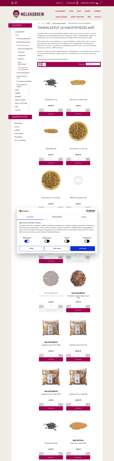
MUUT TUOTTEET (77, 17)
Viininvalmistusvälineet (23, 81)
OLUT (79, 11)
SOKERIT (97, 11)
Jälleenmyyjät (91, 395)
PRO (89, 17)
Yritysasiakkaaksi (73, 407)
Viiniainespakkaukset (23, 38)
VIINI (71, 11)
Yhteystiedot (71, 401)
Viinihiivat (21, 52)
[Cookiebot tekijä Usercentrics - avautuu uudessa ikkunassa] (87, 211)
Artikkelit (17, 130)
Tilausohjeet (18, 137)
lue (96, 436)
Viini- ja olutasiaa (20, 140)
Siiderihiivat (21, 55)
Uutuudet (18, 123)
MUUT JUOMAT (61, 17)
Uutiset (16, 127)
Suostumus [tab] (30, 217)
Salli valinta (57, 248)
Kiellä (31, 248)
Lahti (88, 392)
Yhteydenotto (72, 398)
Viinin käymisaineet (22, 45)
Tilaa (100, 430)
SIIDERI (87, 11)
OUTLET (98, 17)
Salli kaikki (82, 248)
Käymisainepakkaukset (24, 49)
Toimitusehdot (18, 133)
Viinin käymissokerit (22, 73)
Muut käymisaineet (22, 63)
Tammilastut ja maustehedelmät (23, 68)
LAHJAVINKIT (60, 11)
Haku (58, 3)
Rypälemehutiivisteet (23, 42)
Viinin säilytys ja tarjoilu (21, 85)
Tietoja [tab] (83, 217)
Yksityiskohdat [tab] (57, 217)
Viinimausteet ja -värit (22, 77)
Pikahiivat (21, 59)
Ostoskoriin (48, 107)
